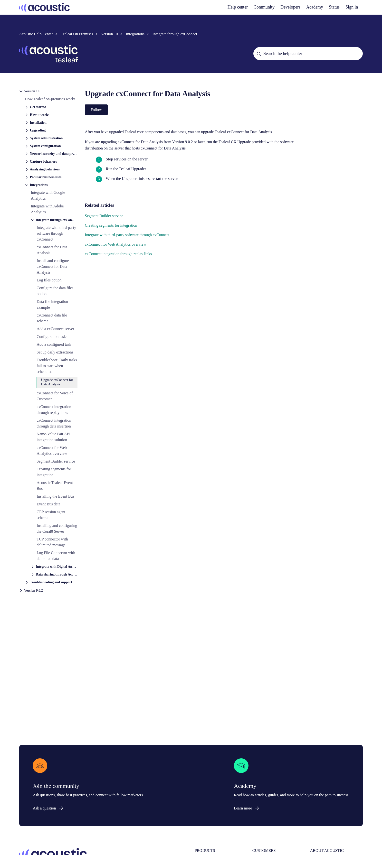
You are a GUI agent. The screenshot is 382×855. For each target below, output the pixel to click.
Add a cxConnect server (55, 329)
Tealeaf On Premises (77, 34)
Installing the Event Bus (55, 496)
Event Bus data (48, 504)
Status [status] (334, 7)
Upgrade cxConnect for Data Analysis (57, 382)
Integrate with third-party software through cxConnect (56, 233)
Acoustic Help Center (36, 34)
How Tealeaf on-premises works (50, 99)
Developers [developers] (290, 7)
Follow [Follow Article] (96, 110)
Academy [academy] (314, 7)
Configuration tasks (52, 337)
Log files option (49, 280)
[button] (48, 91)
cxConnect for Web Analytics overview (115, 244)
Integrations (135, 34)
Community (264, 7)
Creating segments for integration (111, 225)
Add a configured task (54, 344)
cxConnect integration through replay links (118, 254)
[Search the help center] (308, 53)
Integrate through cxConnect (175, 34)
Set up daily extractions (55, 352)
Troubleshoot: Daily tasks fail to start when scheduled (57, 366)
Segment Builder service (56, 461)
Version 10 (109, 34)
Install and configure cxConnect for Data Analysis (53, 266)
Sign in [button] (351, 7)
